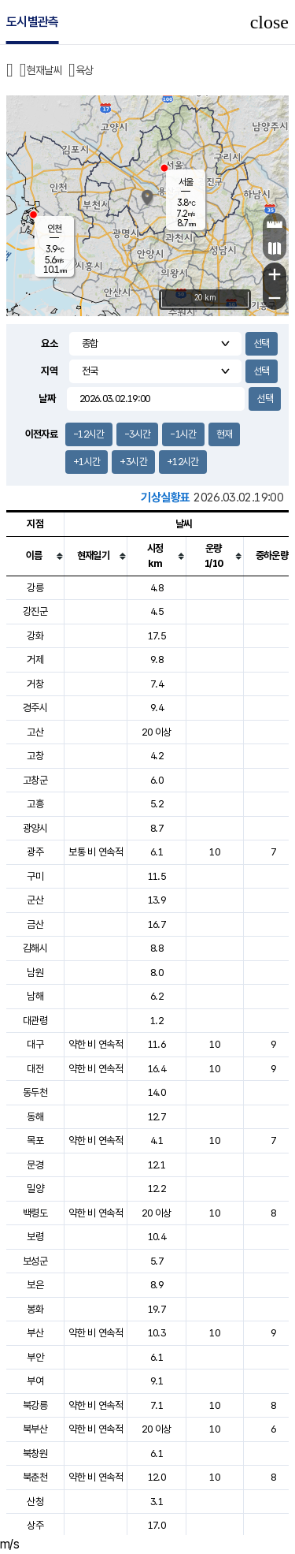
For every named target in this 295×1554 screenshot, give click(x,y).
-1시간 (183, 434)
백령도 (35, 1213)
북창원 (35, 1453)
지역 (49, 371)
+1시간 (86, 462)
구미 (35, 876)
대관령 (35, 1021)
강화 (35, 636)
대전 (35, 1069)
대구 (35, 1044)
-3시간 (137, 434)
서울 (186, 182)
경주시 (35, 708)
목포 (35, 1140)
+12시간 (183, 462)
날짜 (47, 398)
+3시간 (133, 462)
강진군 (35, 611)
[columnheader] (35, 556)
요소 (49, 343)
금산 (35, 924)
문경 (35, 1165)
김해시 (35, 948)
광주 (35, 852)
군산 (35, 900)
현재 (224, 434)
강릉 (35, 588)
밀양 (35, 1188)
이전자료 (41, 434)
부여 (35, 1381)
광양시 (35, 828)
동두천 (35, 1092)
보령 (35, 1237)
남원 (35, 972)
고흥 (35, 804)
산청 (35, 1501)
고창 (35, 756)
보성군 (35, 1261)
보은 (35, 1285)
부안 (35, 1357)
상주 (35, 1525)
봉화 (35, 1309)
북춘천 (35, 1477)
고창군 (35, 780)
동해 (35, 1117)
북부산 (35, 1429)
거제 (35, 659)
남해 (35, 996)
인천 (54, 228)
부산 (35, 1333)
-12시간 (89, 434)
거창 (35, 684)
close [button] (269, 22)
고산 (35, 732)
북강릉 (35, 1405)
